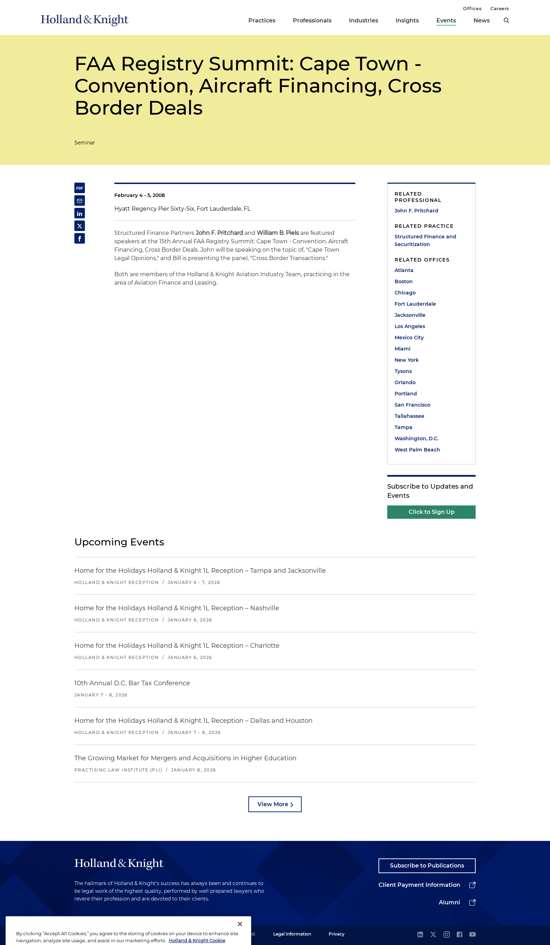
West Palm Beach (417, 450)
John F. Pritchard (416, 211)
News (482, 20)
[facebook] (459, 935)
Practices (261, 20)
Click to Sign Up (432, 512)
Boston (404, 281)
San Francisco (412, 405)
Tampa (403, 427)
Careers (499, 8)
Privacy (336, 934)
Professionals (312, 20)
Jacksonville (410, 315)
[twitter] (433, 935)
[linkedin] (420, 935)
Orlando (405, 382)
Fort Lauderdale (415, 304)
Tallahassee (409, 416)
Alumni (449, 902)
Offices (472, 8)
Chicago (405, 293)
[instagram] (446, 935)
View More (272, 804)
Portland (406, 393)
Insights (407, 20)
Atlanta (404, 270)
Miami (402, 349)
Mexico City (409, 337)
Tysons (403, 371)
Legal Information (292, 934)
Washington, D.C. (416, 438)
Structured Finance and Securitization (425, 240)
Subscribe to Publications (427, 865)
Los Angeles (410, 326)
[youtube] (472, 935)
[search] (506, 20)
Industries (363, 20)
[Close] (240, 933)
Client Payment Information (419, 885)
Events (446, 20)
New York (407, 360)
